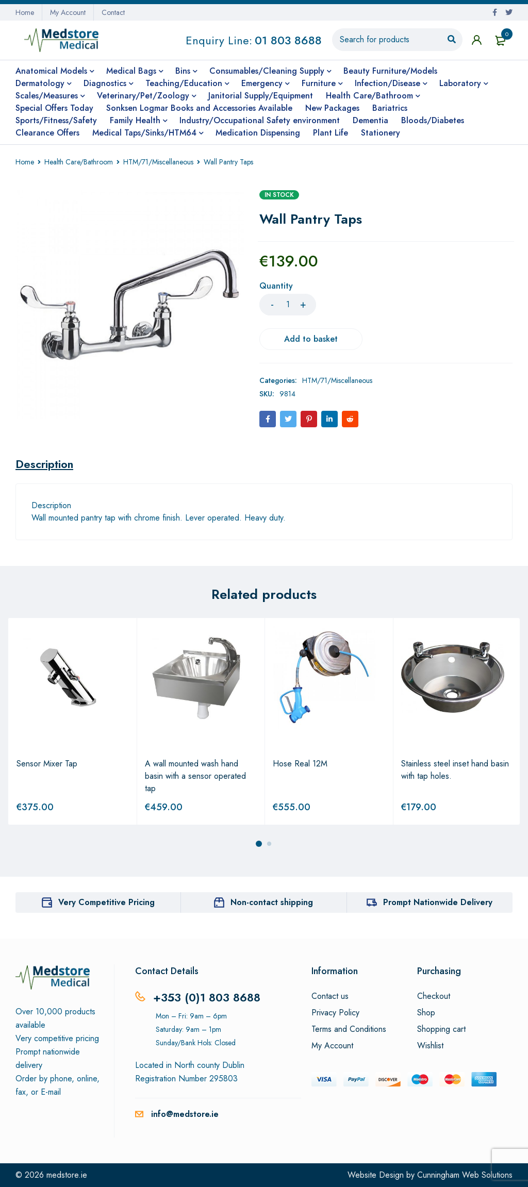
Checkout (433, 996)
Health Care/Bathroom (78, 162)
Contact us (330, 996)
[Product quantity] (287, 304)
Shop (426, 1013)
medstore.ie (66, 1175)
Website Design (376, 1175)
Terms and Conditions (348, 1029)
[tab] (44, 464)
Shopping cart (441, 1029)
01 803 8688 (288, 40)
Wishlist (430, 1046)
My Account (68, 12)
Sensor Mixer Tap (46, 764)
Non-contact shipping (271, 902)
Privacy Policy (335, 1013)
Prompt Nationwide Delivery (437, 902)
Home (24, 12)
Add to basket (311, 339)
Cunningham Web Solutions (465, 1175)
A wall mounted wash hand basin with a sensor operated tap (195, 776)
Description (44, 464)
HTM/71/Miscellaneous (158, 162)
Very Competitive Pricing (106, 902)
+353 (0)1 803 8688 (206, 997)
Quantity (276, 286)
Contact (113, 12)
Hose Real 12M (300, 764)
